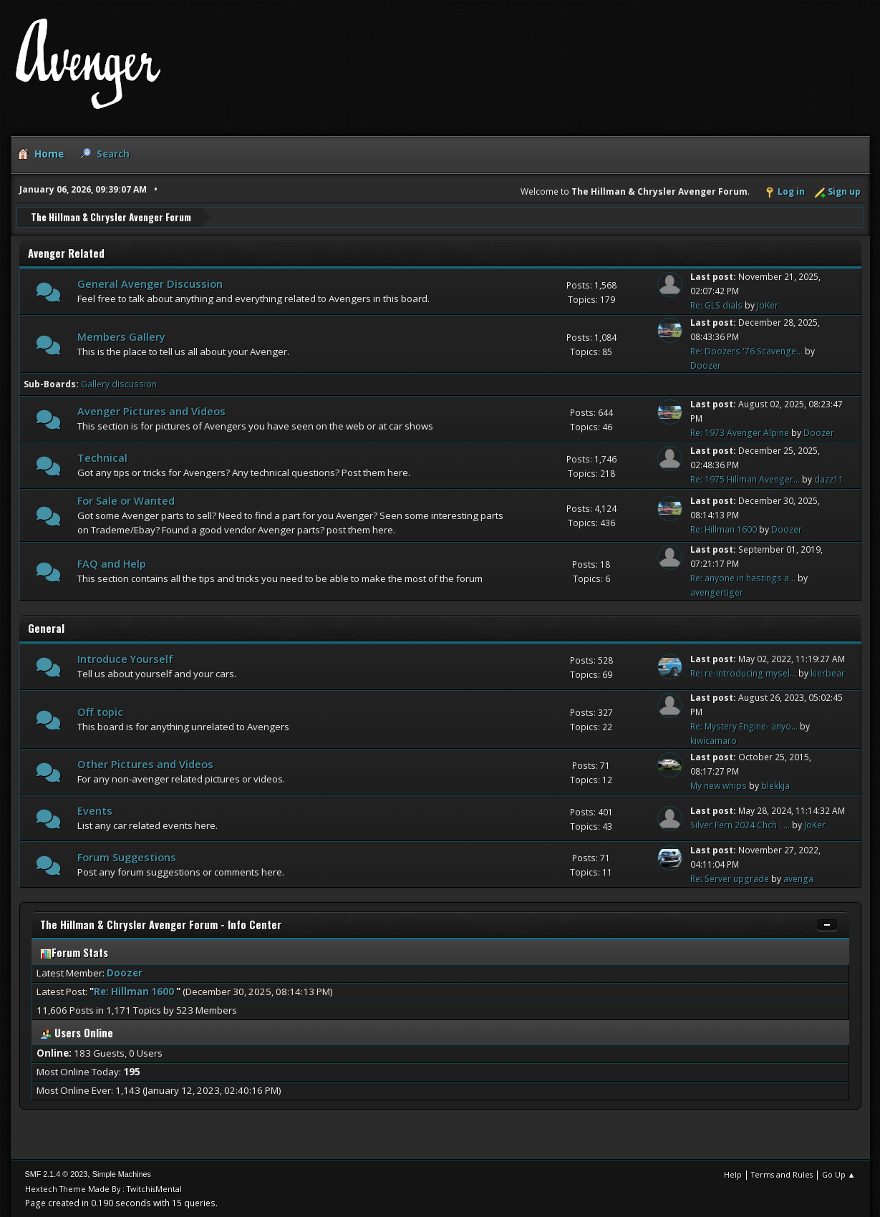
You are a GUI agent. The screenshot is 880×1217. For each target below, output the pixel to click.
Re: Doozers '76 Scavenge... (746, 350)
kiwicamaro (713, 740)
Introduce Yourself (125, 658)
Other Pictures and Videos (145, 764)
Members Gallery (121, 336)
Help (733, 1173)
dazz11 (828, 479)
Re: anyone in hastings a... (743, 577)
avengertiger (716, 592)
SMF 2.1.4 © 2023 (56, 1173)
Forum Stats (74, 952)
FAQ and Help (111, 563)
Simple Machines (121, 1173)
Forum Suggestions (126, 856)
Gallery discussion (119, 383)
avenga (798, 878)
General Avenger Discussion (150, 283)
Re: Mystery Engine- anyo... (744, 725)
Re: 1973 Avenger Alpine (739, 433)
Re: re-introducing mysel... (743, 673)
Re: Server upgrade (729, 878)
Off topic (100, 711)
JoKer (767, 305)
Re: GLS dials (716, 305)
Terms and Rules (782, 1173)
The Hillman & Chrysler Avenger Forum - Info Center (160, 924)
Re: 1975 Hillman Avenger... (745, 479)
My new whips (718, 786)
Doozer (705, 365)
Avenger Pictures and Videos (151, 411)
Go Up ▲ (839, 1173)
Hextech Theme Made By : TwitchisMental (103, 1188)
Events (94, 810)
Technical (102, 457)
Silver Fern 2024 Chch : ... (740, 825)
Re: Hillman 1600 (724, 529)
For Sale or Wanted (126, 500)
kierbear (828, 673)
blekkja (775, 786)
